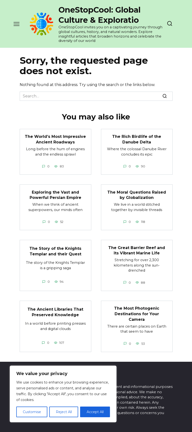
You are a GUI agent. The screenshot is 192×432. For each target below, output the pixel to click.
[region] (63, 394)
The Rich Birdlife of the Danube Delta (136, 139)
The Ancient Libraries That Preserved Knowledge (55, 311)
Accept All (95, 412)
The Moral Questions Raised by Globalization (136, 194)
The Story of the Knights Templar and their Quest (55, 251)
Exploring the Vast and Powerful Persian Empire (55, 194)
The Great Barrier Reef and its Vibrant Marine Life (136, 250)
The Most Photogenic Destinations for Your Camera (136, 313)
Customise (32, 412)
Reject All (64, 412)
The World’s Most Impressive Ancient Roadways (55, 139)
